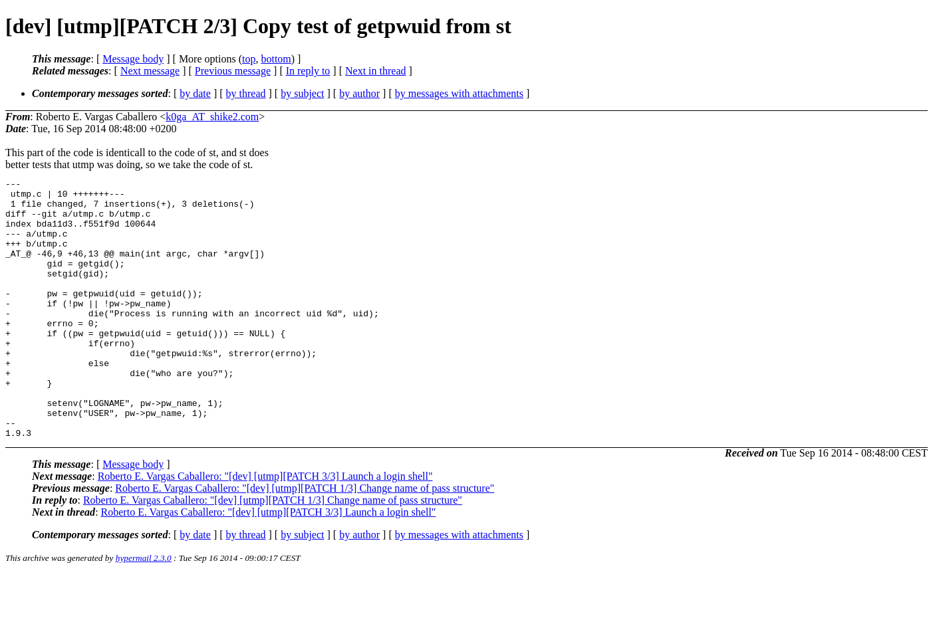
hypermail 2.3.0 (144, 610)
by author (359, 93)
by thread (246, 93)
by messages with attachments (459, 93)
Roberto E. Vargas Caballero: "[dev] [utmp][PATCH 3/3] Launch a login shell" (265, 528)
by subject (302, 93)
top (248, 58)
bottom (276, 58)
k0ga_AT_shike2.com (212, 116)
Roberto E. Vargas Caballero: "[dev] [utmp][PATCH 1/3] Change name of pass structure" (304, 540)
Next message (150, 70)
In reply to (308, 70)
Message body (133, 58)
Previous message (233, 70)
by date (195, 93)
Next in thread (375, 70)
